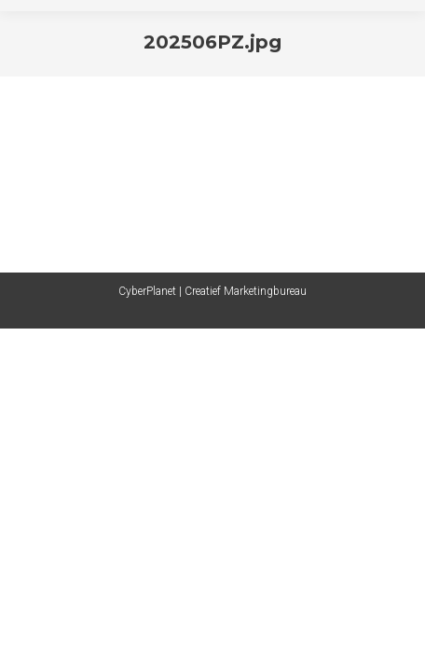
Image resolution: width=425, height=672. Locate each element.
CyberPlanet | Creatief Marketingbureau (212, 291)
